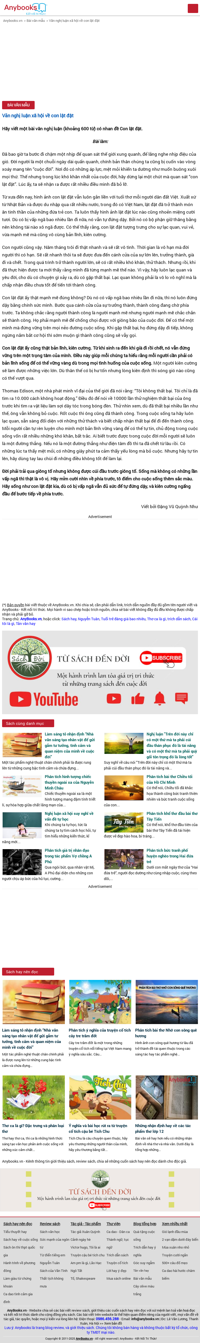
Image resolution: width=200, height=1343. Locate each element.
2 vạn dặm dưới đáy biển (180, 1239)
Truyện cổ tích (117, 1262)
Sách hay (68, 619)
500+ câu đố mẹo (175, 1262)
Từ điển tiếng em (52, 1255)
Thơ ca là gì (156, 619)
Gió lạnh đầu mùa (175, 1231)
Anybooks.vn (12, 20)
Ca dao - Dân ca (118, 1231)
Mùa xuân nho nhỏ (175, 1247)
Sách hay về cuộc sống (20, 1239)
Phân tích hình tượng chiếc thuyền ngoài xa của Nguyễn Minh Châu (69, 782)
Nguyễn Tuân (88, 619)
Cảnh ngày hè (81, 1239)
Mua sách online (119, 1278)
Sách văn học (50, 1231)
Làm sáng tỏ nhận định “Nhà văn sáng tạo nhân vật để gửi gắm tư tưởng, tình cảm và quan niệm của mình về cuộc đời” (70, 745)
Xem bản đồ (113, 1323)
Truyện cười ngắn (175, 1255)
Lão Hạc (95, 1262)
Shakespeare (85, 1278)
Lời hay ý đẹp (116, 1270)
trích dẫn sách (179, 619)
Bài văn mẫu (36, 20)
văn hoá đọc (186, 1310)
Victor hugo (79, 1247)
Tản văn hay (25, 623)
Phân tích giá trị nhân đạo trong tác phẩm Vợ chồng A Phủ (68, 856)
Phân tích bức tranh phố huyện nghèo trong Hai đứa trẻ (170, 856)
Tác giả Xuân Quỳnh (85, 1231)
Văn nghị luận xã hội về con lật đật (74, 20)
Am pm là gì (79, 1262)
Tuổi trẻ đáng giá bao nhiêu (123, 619)
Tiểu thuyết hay (15, 1231)
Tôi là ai (94, 1247)
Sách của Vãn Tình (53, 1270)
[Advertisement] (100, 62)
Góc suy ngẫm (144, 1262)
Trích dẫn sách (117, 1255)
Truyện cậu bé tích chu (87, 1255)
